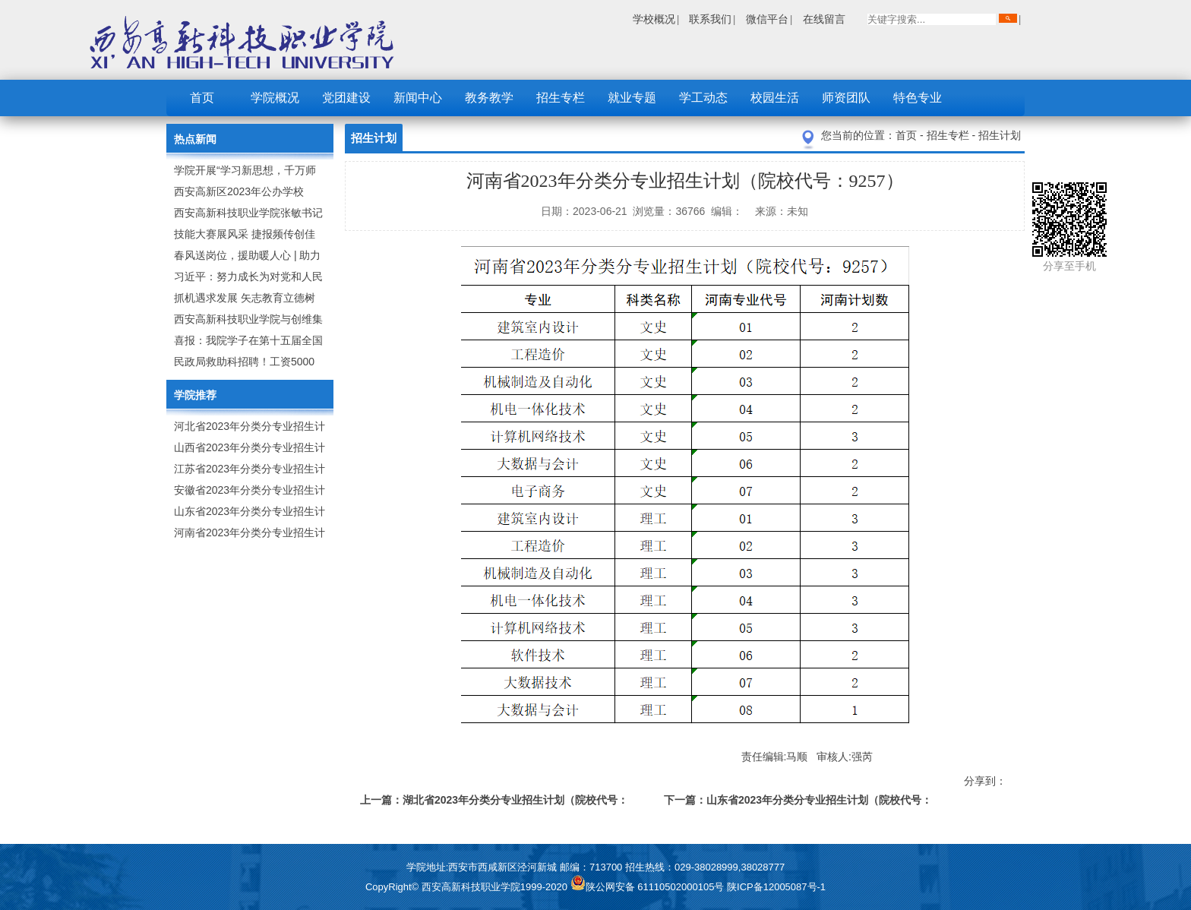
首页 (202, 97)
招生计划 (999, 135)
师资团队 (846, 97)
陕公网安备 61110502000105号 (648, 887)
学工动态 (703, 97)
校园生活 (774, 97)
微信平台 (767, 19)
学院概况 (275, 97)
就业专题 (632, 97)
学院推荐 (195, 395)
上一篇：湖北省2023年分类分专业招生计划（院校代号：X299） (494, 802)
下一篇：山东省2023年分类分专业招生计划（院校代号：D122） (798, 802)
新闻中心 (417, 97)
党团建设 (346, 97)
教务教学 (489, 97)
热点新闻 (195, 139)
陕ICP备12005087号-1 (776, 887)
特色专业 (917, 97)
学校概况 (654, 19)
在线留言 (824, 19)
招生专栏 (560, 97)
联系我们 (710, 19)
